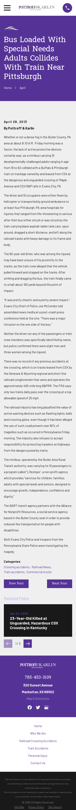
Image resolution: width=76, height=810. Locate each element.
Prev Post (16, 583)
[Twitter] (38, 707)
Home (38, 726)
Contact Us (38, 763)
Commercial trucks (39, 572)
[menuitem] (19, 807)
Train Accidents (38, 748)
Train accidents (14, 572)
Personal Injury (37, 755)
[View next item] (28, 643)
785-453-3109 (38, 678)
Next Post (59, 583)
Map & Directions (38, 698)
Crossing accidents (17, 567)
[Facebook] (30, 707)
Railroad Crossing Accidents (38, 741)
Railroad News (41, 567)
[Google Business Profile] (46, 707)
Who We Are (38, 733)
